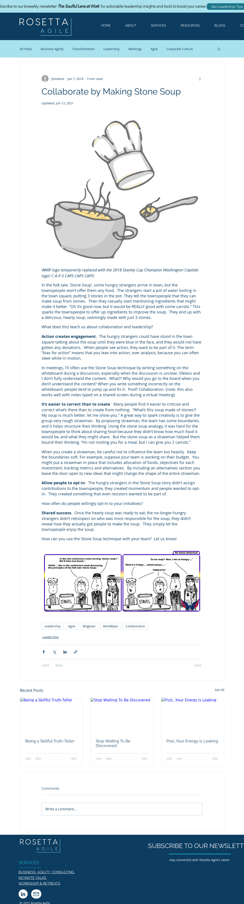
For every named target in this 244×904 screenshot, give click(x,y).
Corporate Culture (180, 49)
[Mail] (36, 894)
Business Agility (52, 49)
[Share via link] (76, 652)
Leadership (111, 49)
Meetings (135, 49)
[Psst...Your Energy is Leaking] (192, 715)
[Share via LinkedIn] (65, 652)
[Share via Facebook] (44, 652)
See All (219, 690)
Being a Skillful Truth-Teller (49, 741)
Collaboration (135, 626)
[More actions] (200, 78)
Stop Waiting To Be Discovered (113, 743)
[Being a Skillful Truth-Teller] (51, 715)
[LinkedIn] (23, 894)
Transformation (83, 49)
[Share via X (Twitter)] (54, 652)
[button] (155, 25)
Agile (154, 49)
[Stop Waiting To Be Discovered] (122, 715)
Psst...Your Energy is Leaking (192, 741)
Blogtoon (89, 626)
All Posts (26, 49)
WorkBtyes (110, 626)
